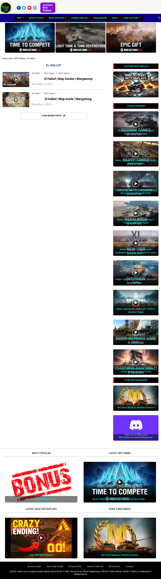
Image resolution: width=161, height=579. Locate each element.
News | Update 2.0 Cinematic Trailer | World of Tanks (136, 310)
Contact (129, 566)
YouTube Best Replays (47, 8)
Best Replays (56, 18)
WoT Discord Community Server (136, 437)
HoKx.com (8, 58)
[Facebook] (19, 8)
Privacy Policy (75, 566)
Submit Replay (79, 18)
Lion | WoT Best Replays (41, 555)
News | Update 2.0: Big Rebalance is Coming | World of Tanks (135, 221)
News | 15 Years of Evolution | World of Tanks (136, 340)
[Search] (159, 18)
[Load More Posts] (53, 115)
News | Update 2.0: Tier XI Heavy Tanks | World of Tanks (135, 161)
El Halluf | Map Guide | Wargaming (68, 99)
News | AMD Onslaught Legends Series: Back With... (120, 499)
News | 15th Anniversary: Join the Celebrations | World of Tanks (135, 370)
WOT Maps (20, 58)
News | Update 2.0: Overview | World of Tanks (136, 281)
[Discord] (35, 8)
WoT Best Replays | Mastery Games (135, 407)
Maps (115, 18)
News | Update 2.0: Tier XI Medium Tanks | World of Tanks (136, 132)
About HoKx (114, 566)
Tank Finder (100, 18)
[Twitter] (24, 8)
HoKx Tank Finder (54, 566)
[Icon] (16, 79)
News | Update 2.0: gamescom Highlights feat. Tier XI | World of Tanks (136, 251)
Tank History (130, 18)
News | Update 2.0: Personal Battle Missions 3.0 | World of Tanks (136, 191)
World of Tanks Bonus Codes (41, 499)
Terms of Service (95, 566)
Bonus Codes (36, 18)
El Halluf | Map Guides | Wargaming (68, 78)
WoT (19, 18)
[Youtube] (29, 8)
